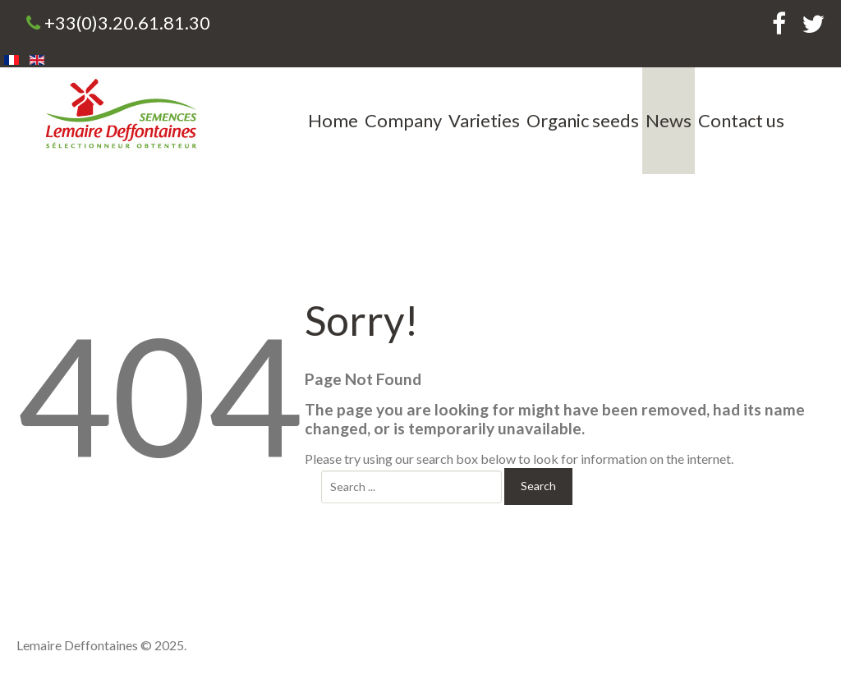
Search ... (321, 468)
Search (538, 486)
